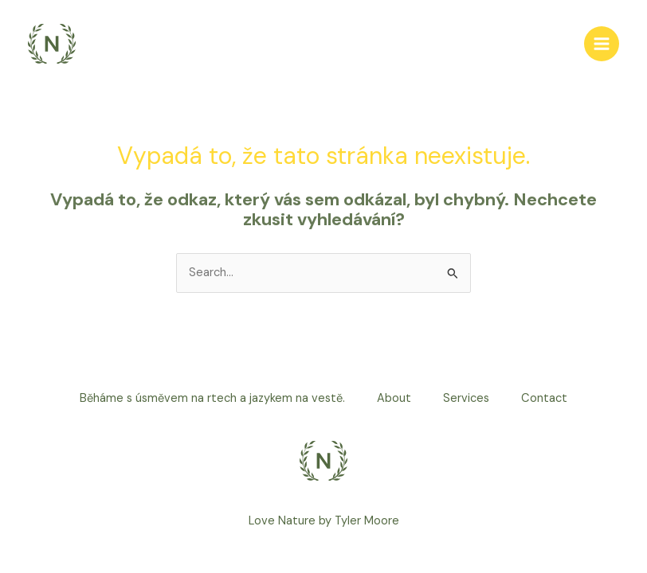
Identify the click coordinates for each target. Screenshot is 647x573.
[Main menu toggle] (601, 43)
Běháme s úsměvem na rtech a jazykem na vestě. (212, 398)
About (394, 398)
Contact (544, 398)
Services (466, 398)
